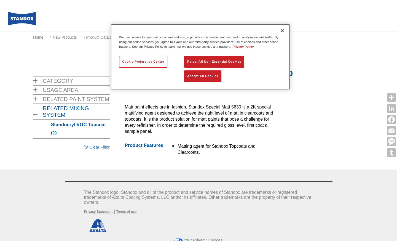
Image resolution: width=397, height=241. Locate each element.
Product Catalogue (102, 37)
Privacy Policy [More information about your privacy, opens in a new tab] (243, 46)
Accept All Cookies (202, 76)
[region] (200, 57)
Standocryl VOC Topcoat (78, 129)
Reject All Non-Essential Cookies (214, 61)
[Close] (282, 31)
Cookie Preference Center (143, 61)
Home (38, 37)
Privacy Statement (98, 212)
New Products (65, 37)
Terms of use (126, 212)
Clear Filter (99, 147)
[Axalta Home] (22, 20)
